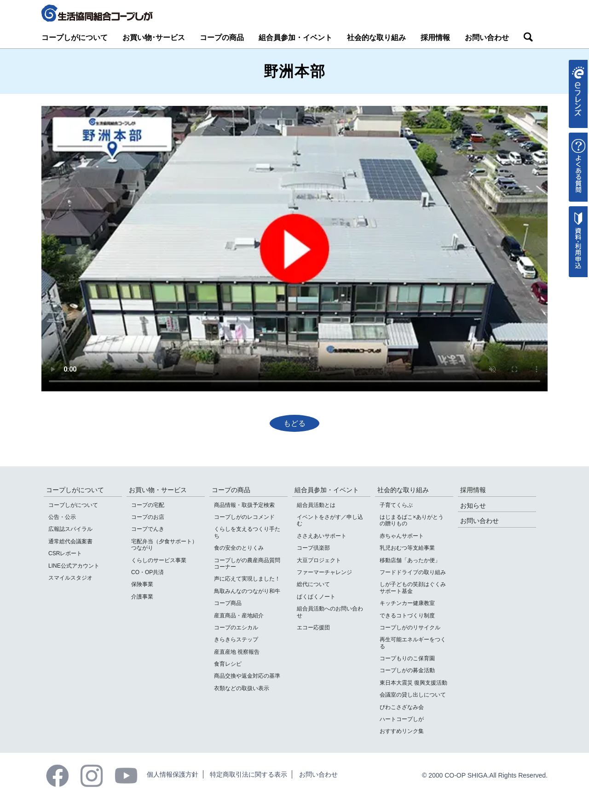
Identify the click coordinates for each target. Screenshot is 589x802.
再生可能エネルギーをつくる (413, 642)
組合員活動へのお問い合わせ (330, 611)
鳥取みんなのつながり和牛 (247, 591)
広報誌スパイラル (70, 529)
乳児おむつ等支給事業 (407, 548)
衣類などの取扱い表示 (241, 688)
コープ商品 (228, 603)
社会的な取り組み (376, 37)
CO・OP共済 (147, 572)
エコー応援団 (313, 627)
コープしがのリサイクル (410, 627)
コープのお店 (147, 517)
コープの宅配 (147, 505)
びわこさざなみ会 (402, 707)
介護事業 (142, 596)
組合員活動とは (316, 505)
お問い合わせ (487, 37)
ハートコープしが (402, 719)
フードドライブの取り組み (413, 572)
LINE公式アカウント (73, 566)
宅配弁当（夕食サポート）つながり (164, 544)
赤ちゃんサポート (402, 536)
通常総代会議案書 (70, 541)
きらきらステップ (236, 639)
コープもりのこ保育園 (407, 658)
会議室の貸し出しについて (413, 695)
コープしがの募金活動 (407, 670)
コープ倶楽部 (313, 548)
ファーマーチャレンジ (324, 572)
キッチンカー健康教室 (407, 603)
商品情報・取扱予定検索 (244, 505)
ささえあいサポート (321, 536)
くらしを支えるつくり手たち (247, 532)
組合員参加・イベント (295, 37)
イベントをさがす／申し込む (330, 520)
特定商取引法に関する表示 (248, 774)
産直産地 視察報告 (237, 652)
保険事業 (142, 584)
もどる (294, 423)
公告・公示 (62, 517)
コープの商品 (222, 37)
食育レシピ (228, 664)
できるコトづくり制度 (407, 615)
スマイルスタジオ (70, 578)
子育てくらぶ (396, 505)
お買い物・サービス (158, 490)
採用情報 (435, 37)
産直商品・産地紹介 (239, 615)
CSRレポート (65, 553)
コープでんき (147, 529)
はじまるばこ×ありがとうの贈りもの (412, 520)
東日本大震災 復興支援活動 (413, 683)
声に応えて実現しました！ (247, 578)
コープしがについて (74, 37)
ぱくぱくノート (316, 596)
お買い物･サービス (153, 37)
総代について (313, 584)
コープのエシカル (236, 627)
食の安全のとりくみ (239, 548)
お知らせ (473, 505)
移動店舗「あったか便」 (410, 560)
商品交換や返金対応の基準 (247, 676)
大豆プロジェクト (319, 560)
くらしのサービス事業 (158, 560)
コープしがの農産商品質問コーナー (247, 563)
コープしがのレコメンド (244, 517)
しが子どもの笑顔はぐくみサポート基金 (413, 587)
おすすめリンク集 (402, 731)
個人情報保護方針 (172, 774)
